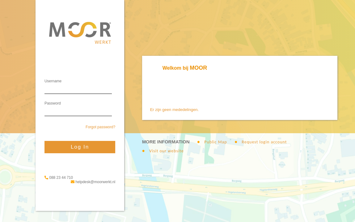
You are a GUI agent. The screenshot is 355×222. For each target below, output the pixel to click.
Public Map (215, 142)
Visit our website (166, 151)
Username (52, 81)
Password (52, 103)
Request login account (264, 142)
